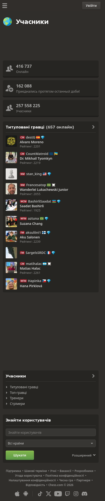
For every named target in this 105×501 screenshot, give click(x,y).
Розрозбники (84, 471)
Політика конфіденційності (64, 476)
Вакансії (65, 471)
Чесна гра (66, 480)
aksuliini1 (33, 232)
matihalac (34, 264)
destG (30, 137)
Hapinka (34, 281)
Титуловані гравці (24, 387)
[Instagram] (76, 494)
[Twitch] (67, 494)
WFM (23, 218)
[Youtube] (58, 493)
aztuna (33, 218)
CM (22, 137)
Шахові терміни (35, 471)
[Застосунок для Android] (26, 494)
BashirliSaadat (39, 201)
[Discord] (84, 494)
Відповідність (35, 485)
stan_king (34, 174)
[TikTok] (40, 494)
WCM (23, 201)
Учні (53, 471)
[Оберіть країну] (51, 443)
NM (23, 174)
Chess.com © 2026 (60, 485)
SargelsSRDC (36, 253)
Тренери (16, 398)
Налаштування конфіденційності (32, 480)
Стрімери (17, 403)
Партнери (83, 480)
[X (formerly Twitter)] (48, 494)
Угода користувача (28, 476)
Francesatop (36, 185)
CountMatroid (37, 154)
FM (22, 232)
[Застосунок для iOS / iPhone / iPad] (17, 494)
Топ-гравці (18, 392)
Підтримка (13, 471)
